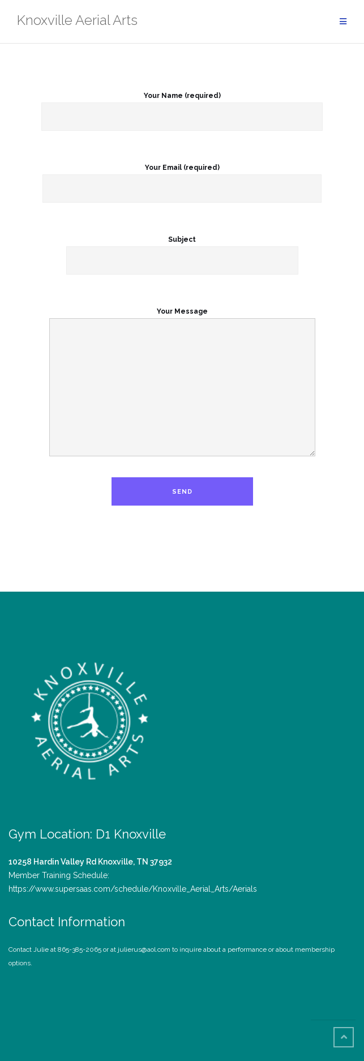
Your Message (182, 382)
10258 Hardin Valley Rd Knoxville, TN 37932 (90, 861)
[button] (89, 723)
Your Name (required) (182, 106)
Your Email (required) (182, 178)
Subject (182, 250)
